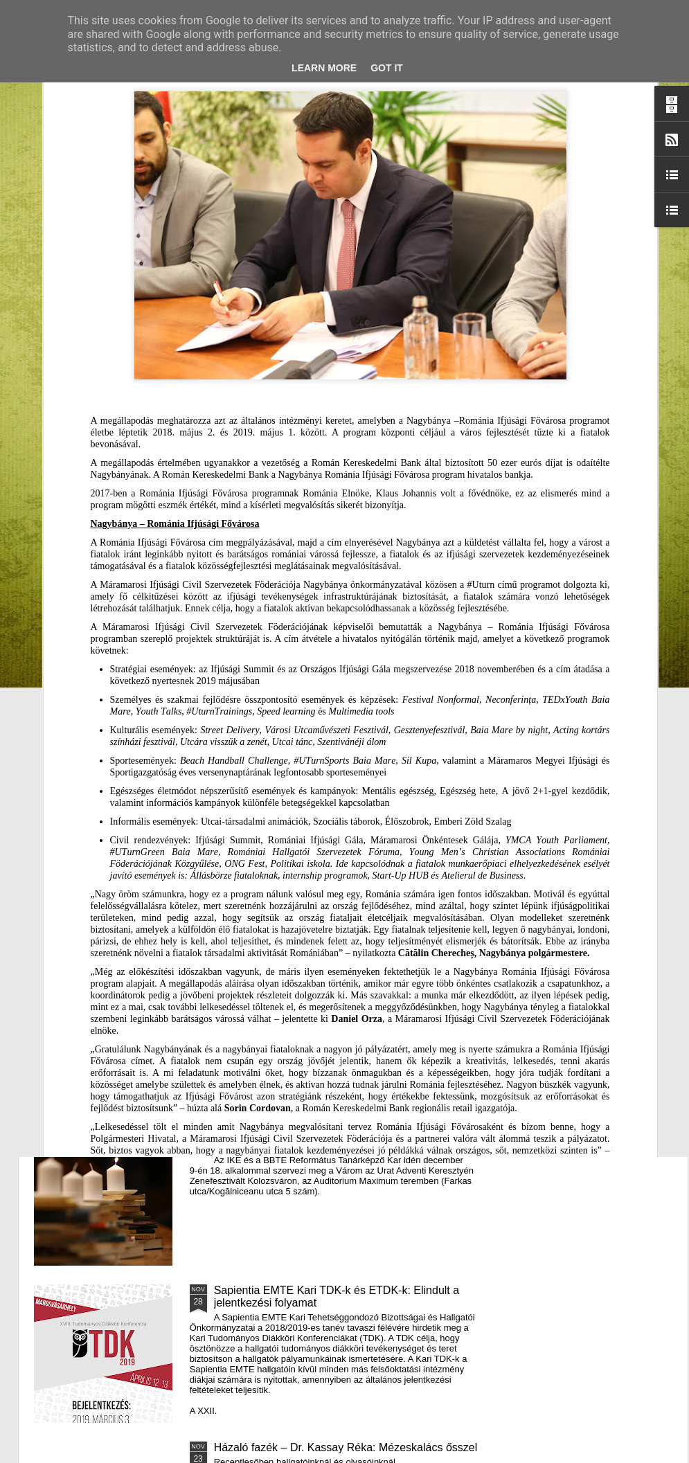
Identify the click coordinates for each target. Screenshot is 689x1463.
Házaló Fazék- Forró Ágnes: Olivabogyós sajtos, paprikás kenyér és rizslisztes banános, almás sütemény (279, 569)
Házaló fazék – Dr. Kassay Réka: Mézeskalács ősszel (346, 1447)
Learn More (324, 67)
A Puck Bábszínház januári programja (597, 551)
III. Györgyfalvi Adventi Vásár (285, 976)
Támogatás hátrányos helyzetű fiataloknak (318, 661)
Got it (386, 67)
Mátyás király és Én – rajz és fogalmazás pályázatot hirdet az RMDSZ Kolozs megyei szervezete (110, 569)
